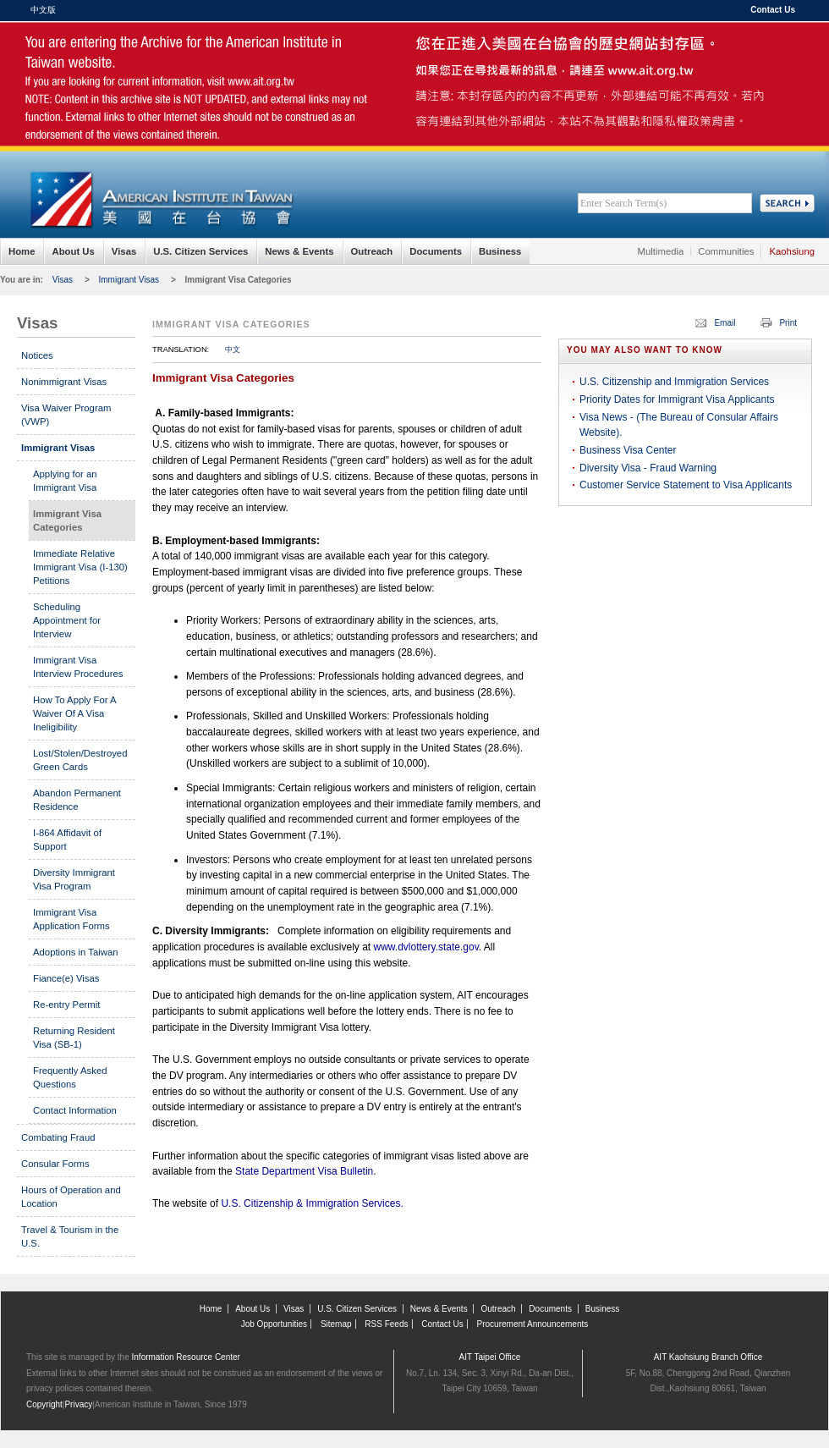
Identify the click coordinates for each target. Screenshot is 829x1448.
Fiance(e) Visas (66, 978)
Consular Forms (55, 1164)
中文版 (43, 9)
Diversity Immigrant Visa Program (74, 879)
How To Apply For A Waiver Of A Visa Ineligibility (74, 713)
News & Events (299, 251)
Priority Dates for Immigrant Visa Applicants (677, 399)
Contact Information (75, 1110)
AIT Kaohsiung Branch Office (708, 1357)
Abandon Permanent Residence (77, 800)
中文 (232, 349)
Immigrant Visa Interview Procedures (78, 667)
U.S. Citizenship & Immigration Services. (312, 1203)
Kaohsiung (792, 251)
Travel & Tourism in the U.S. (69, 1236)
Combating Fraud (58, 1137)
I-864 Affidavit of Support (67, 839)
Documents (435, 251)
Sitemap (336, 1324)
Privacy (78, 1404)
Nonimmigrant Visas (64, 382)
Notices (37, 355)
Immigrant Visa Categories (238, 279)
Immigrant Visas (129, 279)
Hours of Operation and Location (71, 1197)
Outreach (372, 251)
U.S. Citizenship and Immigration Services (674, 382)
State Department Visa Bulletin (303, 1171)
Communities (726, 251)
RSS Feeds (386, 1324)
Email (724, 323)
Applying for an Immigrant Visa (65, 481)
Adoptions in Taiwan (75, 952)
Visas (124, 251)
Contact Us (772, 9)
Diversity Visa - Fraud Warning (647, 468)
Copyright (44, 1404)
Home (21, 251)
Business (500, 251)
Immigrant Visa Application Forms (71, 919)
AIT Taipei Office (490, 1357)
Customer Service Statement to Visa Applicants (685, 485)
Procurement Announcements (533, 1324)
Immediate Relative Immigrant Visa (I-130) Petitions (80, 567)
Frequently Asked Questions (70, 1077)
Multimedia (661, 251)
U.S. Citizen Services (200, 251)
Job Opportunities (274, 1324)
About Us (73, 251)
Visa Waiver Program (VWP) (66, 415)
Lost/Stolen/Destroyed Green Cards (80, 760)
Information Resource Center (186, 1357)
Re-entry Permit (66, 1004)
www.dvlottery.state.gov (425, 947)
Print (788, 323)
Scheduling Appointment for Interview (67, 620)
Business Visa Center (628, 450)
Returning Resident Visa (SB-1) (74, 1037)
